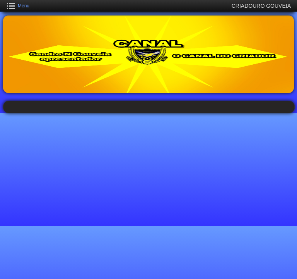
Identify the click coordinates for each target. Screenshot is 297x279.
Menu (23, 6)
